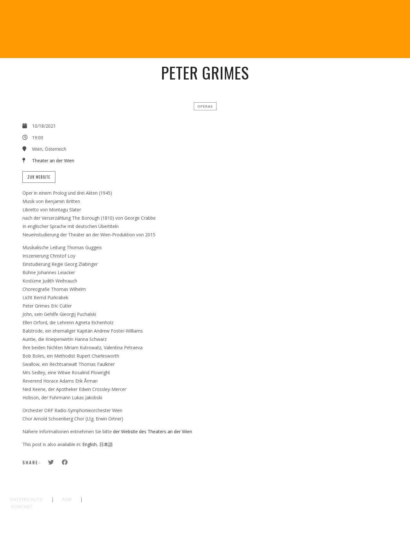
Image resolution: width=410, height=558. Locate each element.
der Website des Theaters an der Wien (152, 431)
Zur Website (39, 177)
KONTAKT (21, 506)
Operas (205, 106)
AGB (66, 499)
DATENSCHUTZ (26, 499)
